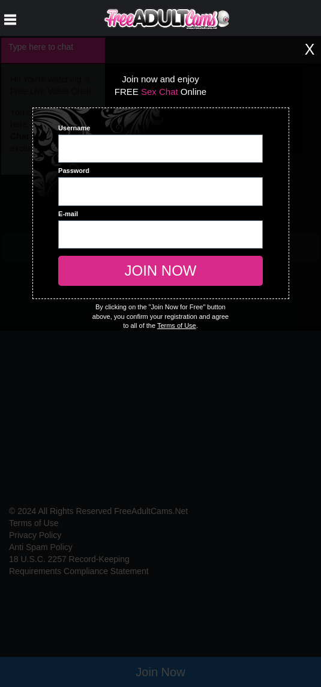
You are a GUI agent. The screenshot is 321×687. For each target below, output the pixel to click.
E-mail (68, 213)
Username (74, 128)
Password (73, 170)
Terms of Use (176, 325)
